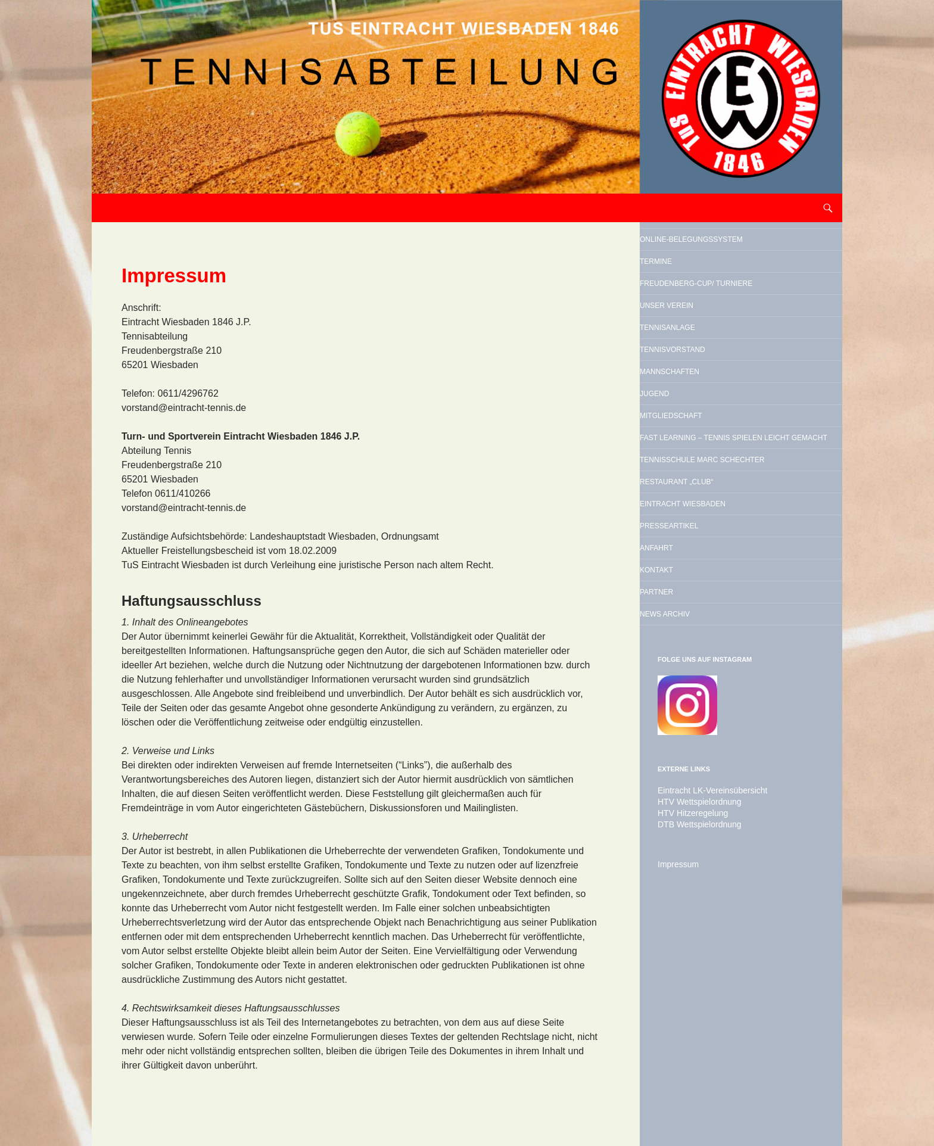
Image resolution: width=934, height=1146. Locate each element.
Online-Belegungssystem (719, 252)
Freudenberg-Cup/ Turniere (720, 331)
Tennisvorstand (712, 431)
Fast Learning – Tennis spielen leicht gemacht (737, 561)
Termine (684, 291)
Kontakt (685, 770)
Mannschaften (707, 461)
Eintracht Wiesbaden (729, 679)
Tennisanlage (703, 400)
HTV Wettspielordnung (694, 1023)
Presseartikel (706, 710)
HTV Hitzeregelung (688, 1033)
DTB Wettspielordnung (694, 1044)
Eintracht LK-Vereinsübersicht (705, 1012)
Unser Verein (702, 370)
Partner (686, 801)
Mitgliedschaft (709, 522)
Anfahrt (685, 740)
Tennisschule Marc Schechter (723, 609)
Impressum (675, 1083)
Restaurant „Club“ (719, 649)
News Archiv (699, 831)
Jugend (682, 492)
